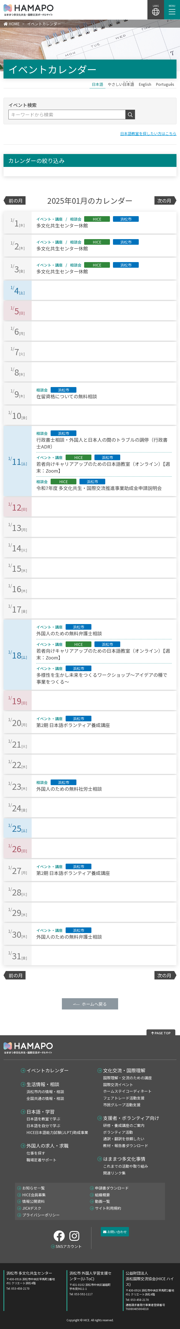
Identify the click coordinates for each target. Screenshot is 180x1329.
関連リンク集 (114, 1173)
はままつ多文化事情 (124, 1159)
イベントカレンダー (47, 1070)
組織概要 (102, 1194)
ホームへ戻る (94, 1004)
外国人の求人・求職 (47, 1145)
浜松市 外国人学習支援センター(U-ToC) (91, 1283)
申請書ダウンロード (112, 1188)
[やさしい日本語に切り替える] (121, 84)
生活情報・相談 (42, 1084)
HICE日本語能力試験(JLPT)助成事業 (57, 1132)
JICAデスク (31, 1208)
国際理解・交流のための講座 (127, 1078)
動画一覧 (102, 1201)
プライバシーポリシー (41, 1215)
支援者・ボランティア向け (131, 1118)
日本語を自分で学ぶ (43, 1125)
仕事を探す (35, 1153)
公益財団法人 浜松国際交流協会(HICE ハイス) (151, 1290)
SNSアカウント (69, 1246)
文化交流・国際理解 (124, 1070)
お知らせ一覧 (33, 1188)
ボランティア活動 (118, 1132)
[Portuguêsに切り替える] (165, 84)
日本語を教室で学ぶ (43, 1119)
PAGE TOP (161, 1033)
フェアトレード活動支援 (123, 1098)
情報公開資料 (33, 1201)
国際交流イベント (118, 1084)
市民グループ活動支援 (121, 1104)
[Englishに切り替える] (145, 84)
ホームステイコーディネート (127, 1091)
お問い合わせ (115, 1231)
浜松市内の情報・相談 (45, 1091)
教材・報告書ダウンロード (125, 1145)
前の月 (16, 200)
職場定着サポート (41, 1160)
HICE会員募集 (34, 1194)
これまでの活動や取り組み (125, 1166)
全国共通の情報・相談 (45, 1098)
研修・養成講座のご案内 (123, 1125)
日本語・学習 (40, 1111)
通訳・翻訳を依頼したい (123, 1138)
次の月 (164, 200)
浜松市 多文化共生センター (31, 1280)
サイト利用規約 (108, 1208)
